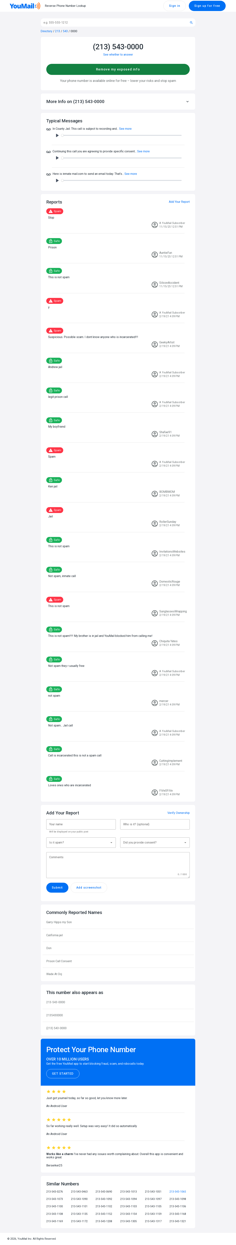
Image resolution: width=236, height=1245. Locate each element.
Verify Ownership (178, 813)
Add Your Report (179, 202)
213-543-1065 (177, 1191)
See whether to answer (118, 54)
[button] (118, 101)
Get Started (62, 1073)
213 (57, 31)
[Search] (113, 22)
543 (65, 31)
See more (125, 128)
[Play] (57, 135)
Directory (46, 31)
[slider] (121, 135)
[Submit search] (191, 22)
